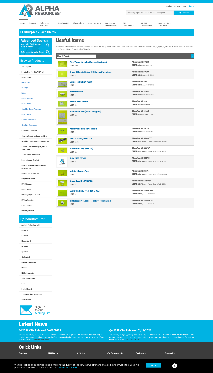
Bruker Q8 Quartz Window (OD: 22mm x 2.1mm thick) (90, 72)
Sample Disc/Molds (29, 120)
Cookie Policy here (68, 367)
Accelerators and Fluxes (31, 155)
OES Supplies (28, 32)
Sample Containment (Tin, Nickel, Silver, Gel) (34, 148)
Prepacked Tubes (28, 179)
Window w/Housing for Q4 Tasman (83, 129)
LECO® (24, 267)
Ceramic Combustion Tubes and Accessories (34, 166)
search (184, 13)
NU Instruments (28, 273)
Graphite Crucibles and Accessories (35, 141)
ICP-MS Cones (27, 184)
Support (32, 23)
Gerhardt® (26, 257)
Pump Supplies (27, 98)
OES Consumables (128, 24)
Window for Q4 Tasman (79, 101)
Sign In (191, 6)
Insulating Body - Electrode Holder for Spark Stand (90, 201)
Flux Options (78, 23)
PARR (23, 283)
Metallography (94, 23)
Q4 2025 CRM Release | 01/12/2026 (130, 330)
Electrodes (26, 82)
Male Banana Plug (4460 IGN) (81, 148)
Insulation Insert (76, 92)
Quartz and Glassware (30, 173)
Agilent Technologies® (31, 225)
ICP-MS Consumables (146, 24)
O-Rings (25, 88)
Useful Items (26, 104)
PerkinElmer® (27, 289)
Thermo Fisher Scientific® (32, 294)
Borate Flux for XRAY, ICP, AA (33, 72)
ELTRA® (25, 246)
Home (22, 23)
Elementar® (26, 241)
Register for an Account (176, 6)
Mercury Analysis (28, 211)
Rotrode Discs (27, 114)
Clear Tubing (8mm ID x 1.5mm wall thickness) (88, 62)
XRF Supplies (26, 66)
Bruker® (25, 230)
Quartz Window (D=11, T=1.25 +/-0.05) (84, 191)
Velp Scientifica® (28, 278)
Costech (25, 235)
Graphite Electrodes (29, 125)
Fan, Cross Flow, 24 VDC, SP (81, 139)
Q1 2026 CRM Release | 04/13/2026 (40, 330)
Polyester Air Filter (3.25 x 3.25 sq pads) (85, 111)
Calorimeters (27, 205)
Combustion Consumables (111, 24)
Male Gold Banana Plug (79, 171)
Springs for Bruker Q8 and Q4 (81, 82)
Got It (154, 365)
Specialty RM (63, 23)
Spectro (25, 251)
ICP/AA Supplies (28, 200)
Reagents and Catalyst (30, 160)
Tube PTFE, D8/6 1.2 (78, 158)
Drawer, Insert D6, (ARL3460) (81, 181)
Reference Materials (44, 24)
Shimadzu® (26, 299)
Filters (24, 93)
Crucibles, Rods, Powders (31, 109)
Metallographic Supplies (31, 195)
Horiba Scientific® (29, 262)
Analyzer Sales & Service (164, 24)
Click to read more (41, 340)
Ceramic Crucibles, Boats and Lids (34, 136)
